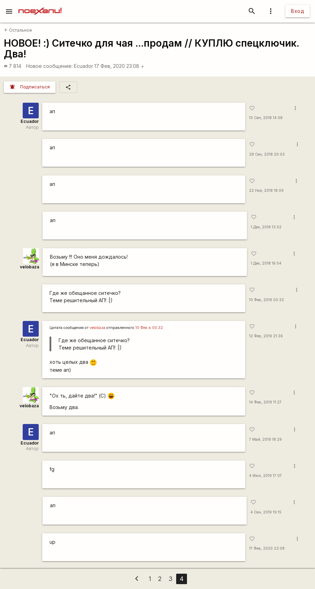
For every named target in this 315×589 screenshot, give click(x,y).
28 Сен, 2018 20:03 (267, 154)
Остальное (18, 30)
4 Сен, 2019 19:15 (266, 512)
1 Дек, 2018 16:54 (266, 263)
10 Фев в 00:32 (149, 327)
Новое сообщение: (49, 66)
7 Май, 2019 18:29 (265, 439)
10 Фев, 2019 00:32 (266, 300)
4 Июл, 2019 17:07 (265, 475)
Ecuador (83, 66)
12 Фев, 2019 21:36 (266, 336)
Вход (297, 11)
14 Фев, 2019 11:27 (265, 402)
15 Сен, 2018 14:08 (266, 118)
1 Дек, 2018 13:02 (266, 227)
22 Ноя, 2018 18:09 (266, 190)
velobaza (29, 266)
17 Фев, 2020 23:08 (119, 66)
